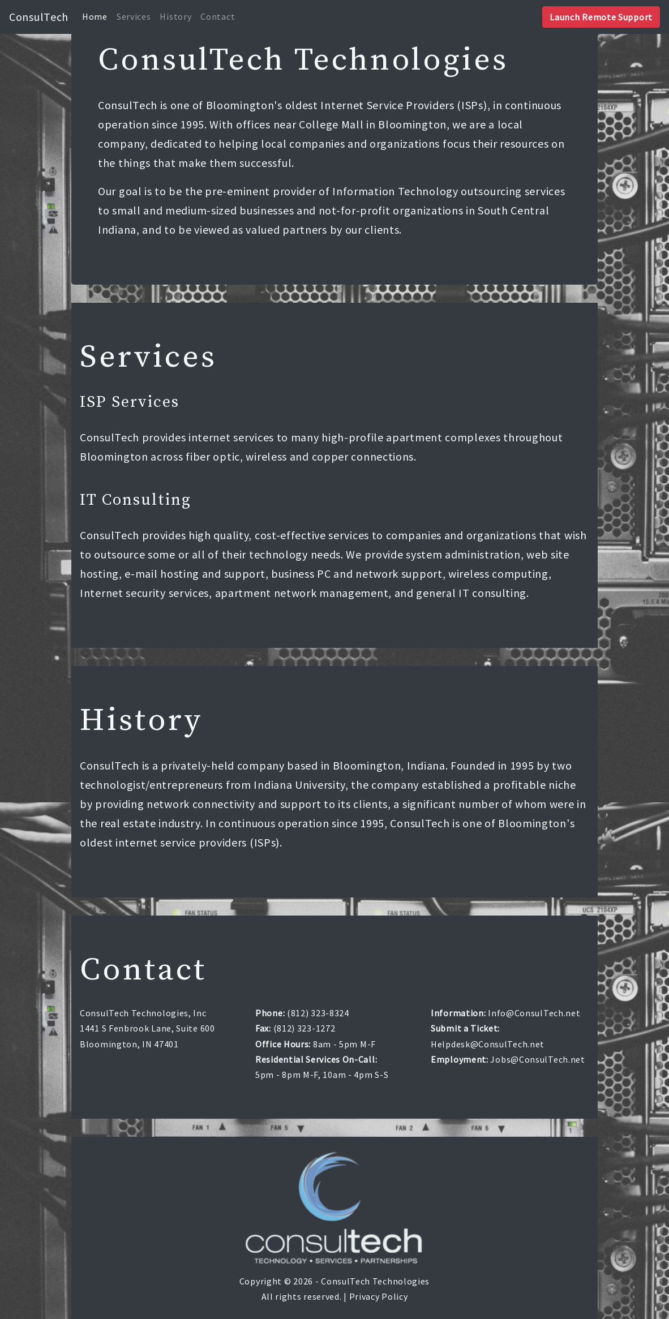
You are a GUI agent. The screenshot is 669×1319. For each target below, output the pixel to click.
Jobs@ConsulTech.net (537, 1059)
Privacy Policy (378, 1296)
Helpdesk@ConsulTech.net (487, 1044)
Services (134, 16)
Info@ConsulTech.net (534, 1013)
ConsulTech (38, 17)
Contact (217, 16)
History (175, 16)
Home (95, 16)
